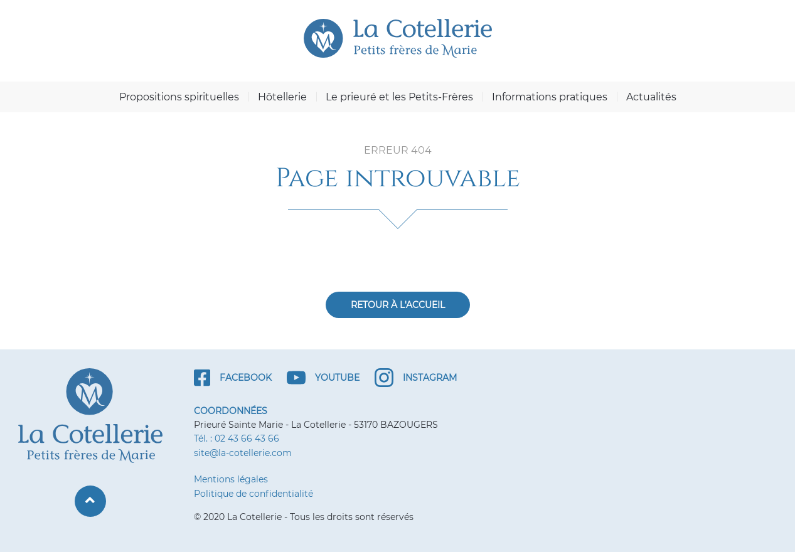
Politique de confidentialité (253, 493)
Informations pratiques (549, 97)
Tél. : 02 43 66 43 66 (236, 438)
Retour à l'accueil (398, 304)
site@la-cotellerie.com (243, 453)
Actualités (651, 97)
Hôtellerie (282, 97)
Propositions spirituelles (179, 97)
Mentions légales (231, 479)
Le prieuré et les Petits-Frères (399, 97)
